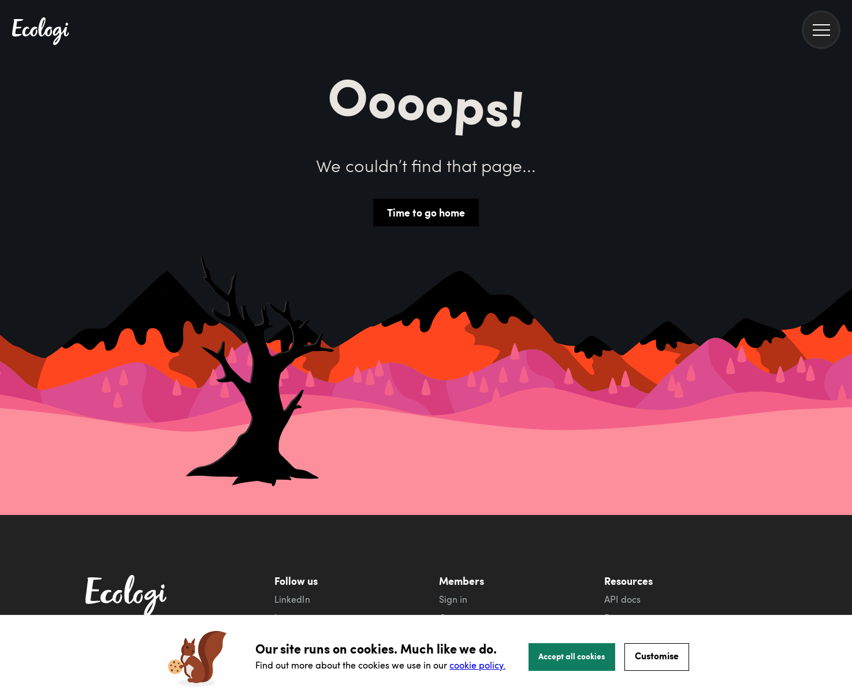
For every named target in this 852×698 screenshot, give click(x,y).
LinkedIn (292, 599)
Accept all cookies (571, 656)
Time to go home (426, 212)
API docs (622, 599)
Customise (657, 655)
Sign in (453, 599)
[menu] (821, 30)
